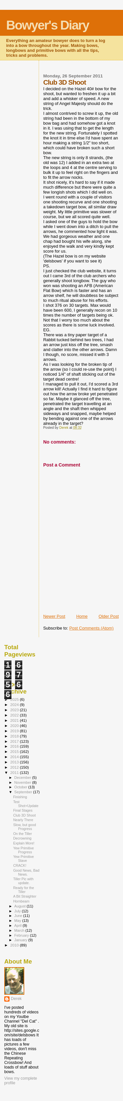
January (21, 940)
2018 (15, 736)
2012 (15, 767)
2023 (15, 710)
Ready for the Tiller (23, 890)
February (22, 935)
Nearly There (23, 820)
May (18, 921)
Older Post (109, 616)
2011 (15, 772)
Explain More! (23, 843)
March (20, 930)
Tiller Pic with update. (23, 881)
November (23, 782)
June (18, 916)
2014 (15, 757)
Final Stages (22, 810)
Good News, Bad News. (26, 872)
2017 (15, 741)
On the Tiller (22, 834)
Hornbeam (21, 901)
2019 (15, 731)
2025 (15, 699)
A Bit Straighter (24, 896)
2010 (15, 945)
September (23, 792)
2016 (15, 746)
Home (82, 616)
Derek (16, 998)
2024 (15, 704)
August (20, 906)
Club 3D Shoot (24, 815)
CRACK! (19, 865)
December (23, 777)
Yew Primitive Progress (23, 850)
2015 (15, 751)
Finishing (20, 797)
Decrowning (22, 838)
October (21, 787)
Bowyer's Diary (47, 25)
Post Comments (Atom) (91, 628)
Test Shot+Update (25, 804)
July (18, 911)
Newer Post (54, 616)
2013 (15, 762)
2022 (15, 715)
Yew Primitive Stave (23, 858)
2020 (15, 725)
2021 (15, 720)
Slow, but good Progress (24, 827)
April (18, 925)
